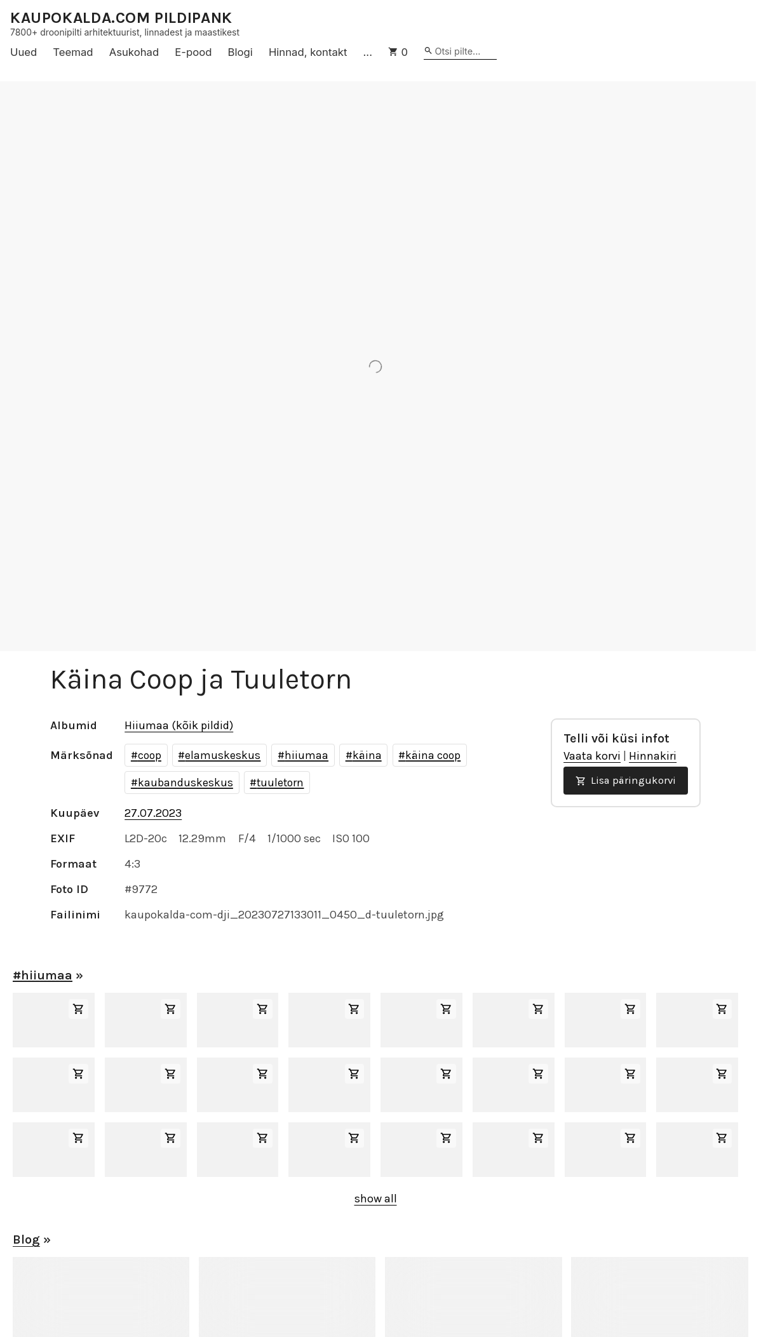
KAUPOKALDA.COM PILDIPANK (121, 18)
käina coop (433, 755)
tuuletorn (280, 782)
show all (375, 1199)
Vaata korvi (592, 756)
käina (367, 755)
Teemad (73, 52)
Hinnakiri (653, 756)
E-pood (193, 52)
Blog (26, 1239)
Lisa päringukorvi (626, 780)
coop (149, 755)
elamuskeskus (222, 755)
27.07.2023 (153, 813)
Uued (23, 52)
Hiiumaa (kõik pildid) (179, 725)
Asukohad (134, 52)
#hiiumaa (42, 975)
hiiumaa (306, 755)
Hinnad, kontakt (308, 52)
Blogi (240, 52)
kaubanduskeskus (185, 782)
